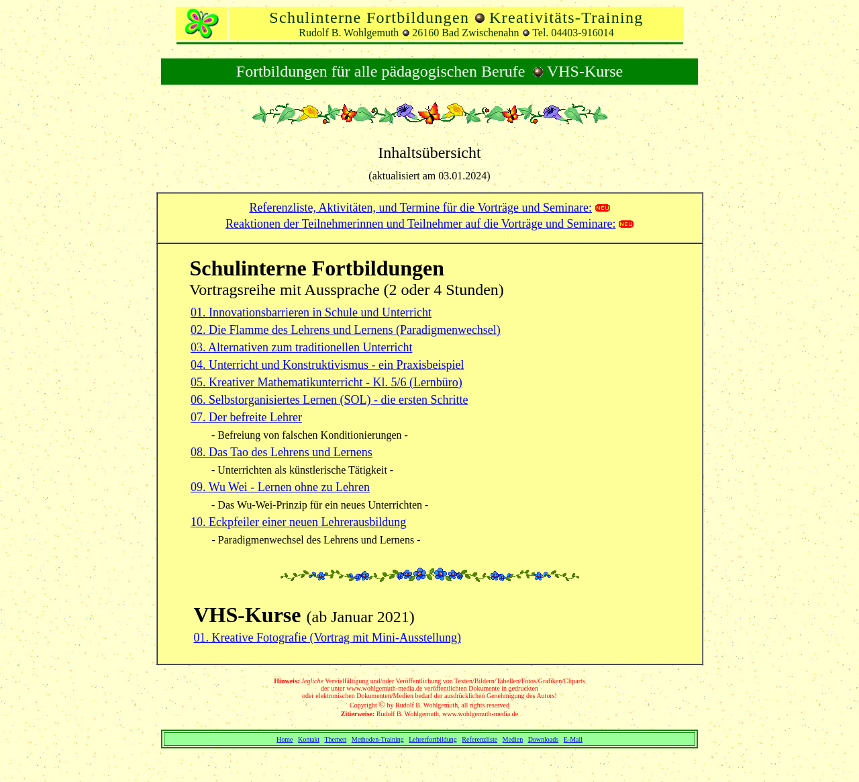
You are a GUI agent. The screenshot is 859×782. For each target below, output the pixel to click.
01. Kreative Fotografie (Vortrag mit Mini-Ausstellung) (328, 637)
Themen (335, 739)
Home (284, 739)
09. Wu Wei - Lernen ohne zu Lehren (280, 487)
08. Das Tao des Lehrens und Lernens (281, 452)
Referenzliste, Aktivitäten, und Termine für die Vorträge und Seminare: (420, 207)
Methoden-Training (378, 739)
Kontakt (308, 739)
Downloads (543, 739)
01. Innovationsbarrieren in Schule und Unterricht (311, 312)
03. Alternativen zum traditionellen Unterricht (301, 347)
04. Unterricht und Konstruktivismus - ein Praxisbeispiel (327, 365)
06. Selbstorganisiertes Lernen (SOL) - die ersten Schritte (329, 399)
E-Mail (573, 739)
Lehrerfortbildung (433, 739)
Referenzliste (479, 739)
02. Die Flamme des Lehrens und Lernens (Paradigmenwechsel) (346, 330)
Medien (513, 739)
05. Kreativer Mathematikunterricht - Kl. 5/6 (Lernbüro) (326, 382)
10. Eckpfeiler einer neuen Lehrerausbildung (298, 522)
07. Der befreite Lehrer (246, 417)
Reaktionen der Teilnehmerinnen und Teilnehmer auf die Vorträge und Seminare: (420, 223)
